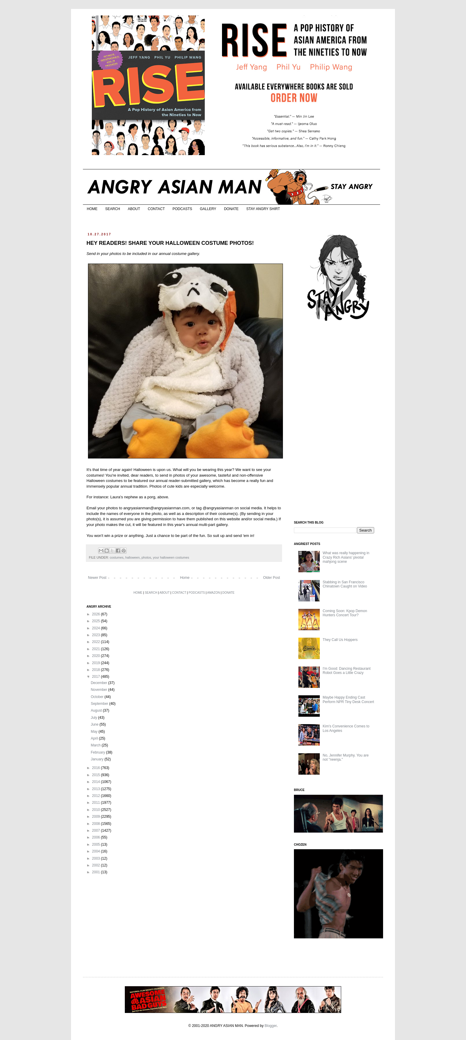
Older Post (271, 578)
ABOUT (134, 209)
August (97, 710)
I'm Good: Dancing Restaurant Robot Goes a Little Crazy (347, 670)
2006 (96, 837)
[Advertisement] (338, 421)
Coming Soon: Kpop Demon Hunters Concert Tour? (345, 613)
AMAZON (213, 592)
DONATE (231, 209)
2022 (96, 642)
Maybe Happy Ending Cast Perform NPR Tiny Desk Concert (348, 699)
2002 (96, 865)
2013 (96, 789)
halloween (132, 557)
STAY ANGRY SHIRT (263, 209)
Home (185, 578)
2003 (96, 858)
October (97, 697)
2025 (96, 621)
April (95, 738)
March (96, 745)
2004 (96, 851)
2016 (96, 768)
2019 (96, 663)
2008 (96, 824)
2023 (96, 635)
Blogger (271, 1026)
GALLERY (208, 209)
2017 (96, 677)
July (94, 718)
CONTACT (156, 209)
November (99, 690)
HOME (92, 209)
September (100, 704)
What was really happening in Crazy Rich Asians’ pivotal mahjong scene (346, 557)
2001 (96, 872)
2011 (96, 803)
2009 (96, 816)
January (97, 759)
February (98, 752)
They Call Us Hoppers (340, 640)
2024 (96, 628)
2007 (96, 830)
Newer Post (97, 578)
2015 (96, 775)
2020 (96, 656)
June (95, 724)
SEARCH (112, 209)
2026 (96, 614)
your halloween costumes (171, 557)
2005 (96, 844)
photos (146, 557)
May (94, 731)
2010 (96, 810)
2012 (96, 796)
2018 (96, 670)
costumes (116, 557)
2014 (96, 782)
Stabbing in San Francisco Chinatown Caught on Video (345, 584)
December (99, 683)
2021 (96, 649)
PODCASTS (182, 209)
